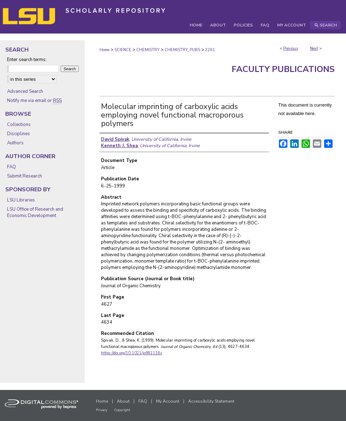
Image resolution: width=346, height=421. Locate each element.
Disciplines (18, 134)
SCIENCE (122, 50)
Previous (290, 48)
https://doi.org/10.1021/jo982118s (131, 353)
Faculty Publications (283, 69)
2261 (210, 50)
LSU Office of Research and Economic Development (35, 212)
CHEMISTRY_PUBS (182, 50)
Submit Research (24, 176)
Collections (19, 124)
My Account (167, 401)
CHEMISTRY (148, 50)
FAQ (11, 167)
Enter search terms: (27, 59)
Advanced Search (25, 91)
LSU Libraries (21, 200)
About (123, 401)
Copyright (122, 410)
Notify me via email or (34, 100)
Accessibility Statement (211, 401)
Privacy (101, 410)
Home (104, 50)
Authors (15, 143)
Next (314, 48)
